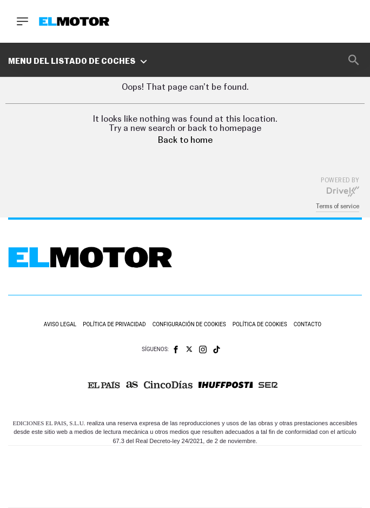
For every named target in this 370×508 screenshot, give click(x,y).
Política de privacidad (114, 324)
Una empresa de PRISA (185, 469)
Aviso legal (60, 324)
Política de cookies (260, 324)
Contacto (308, 324)
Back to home (185, 140)
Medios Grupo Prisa (185, 495)
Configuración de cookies (189, 324)
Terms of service (337, 206)
